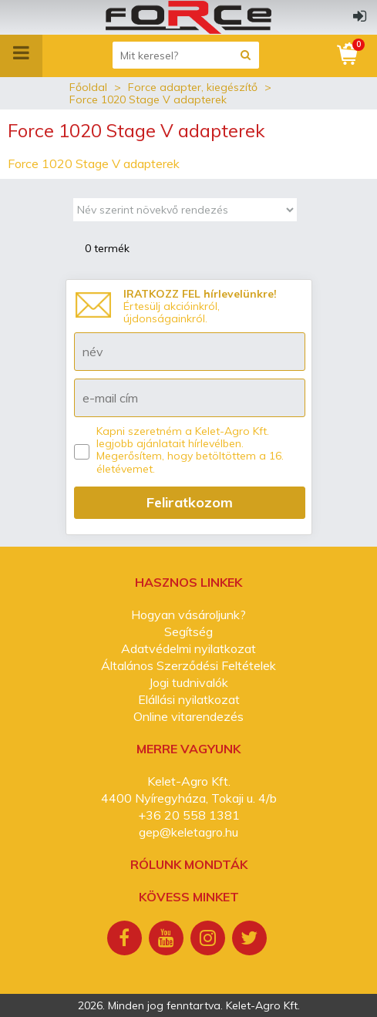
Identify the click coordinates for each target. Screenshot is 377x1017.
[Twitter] (251, 940)
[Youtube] (168, 940)
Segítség (188, 631)
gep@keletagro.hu (188, 832)
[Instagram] (209, 940)
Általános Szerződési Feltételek (188, 665)
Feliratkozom (189, 502)
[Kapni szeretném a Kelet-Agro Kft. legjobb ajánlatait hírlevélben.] (81, 452)
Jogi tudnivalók (188, 682)
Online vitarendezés (188, 716)
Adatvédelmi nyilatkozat (188, 648)
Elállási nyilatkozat (189, 699)
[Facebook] (126, 940)
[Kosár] (348, 54)
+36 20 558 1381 (189, 815)
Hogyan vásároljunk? (188, 614)
